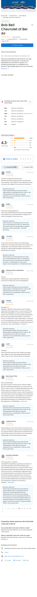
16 (30, 508)
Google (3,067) (27, 167)
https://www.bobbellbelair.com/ (14, 556)
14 (24, 508)
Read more (5, 68)
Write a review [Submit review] (17, 45)
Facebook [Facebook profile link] (17, 560)
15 (27, 508)
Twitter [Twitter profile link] (26, 560)
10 (13, 508)
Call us (6, 552)
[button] (2, 508)
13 (22, 508)
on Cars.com (9, 173)
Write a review (12, 159)
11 (16, 508)
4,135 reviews (16, 37)
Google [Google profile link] (8, 560)
